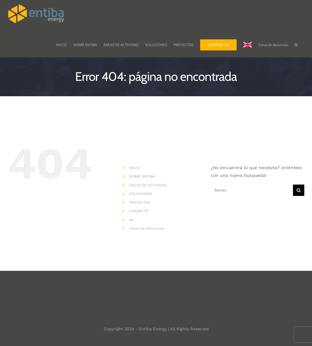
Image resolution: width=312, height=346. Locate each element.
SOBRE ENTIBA (142, 176)
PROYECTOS (139, 202)
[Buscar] (298, 190)
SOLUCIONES (140, 194)
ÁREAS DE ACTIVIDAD (148, 185)
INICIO (134, 168)
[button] (296, 42)
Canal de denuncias (146, 228)
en (131, 220)
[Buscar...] (252, 190)
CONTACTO (138, 211)
